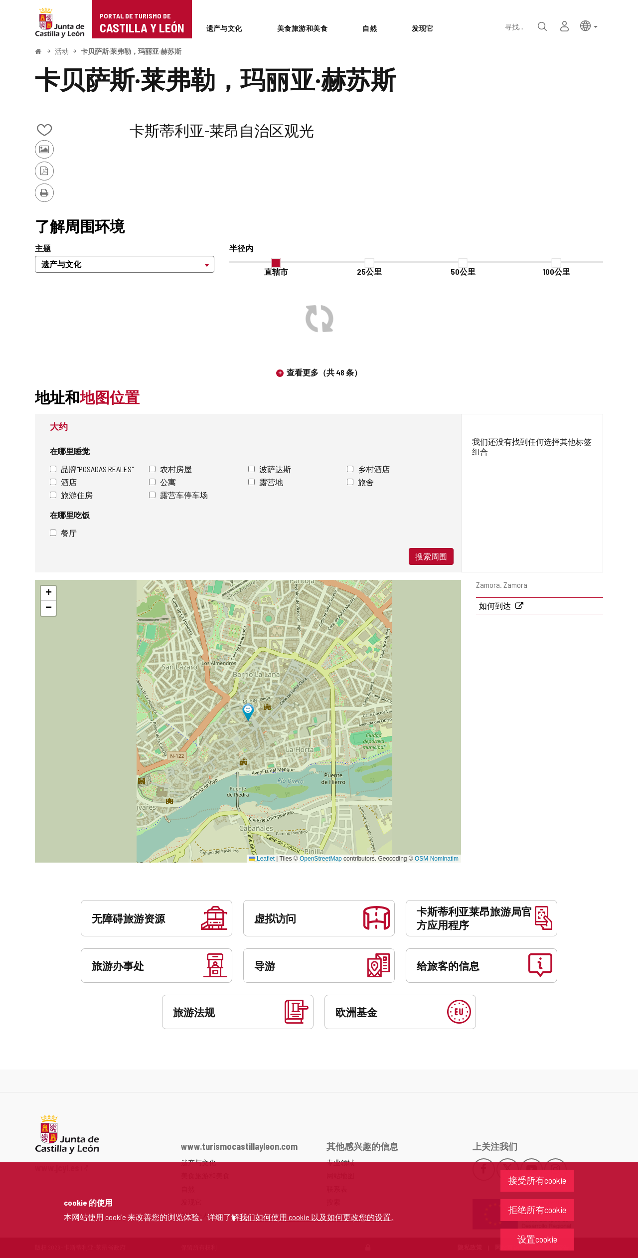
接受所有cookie (537, 1180)
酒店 (63, 482)
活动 (62, 51)
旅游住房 (71, 495)
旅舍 (360, 482)
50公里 (463, 271)
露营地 (265, 482)
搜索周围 (431, 556)
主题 (43, 248)
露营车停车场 (178, 495)
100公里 (556, 271)
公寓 (162, 482)
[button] (589, 25)
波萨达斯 (269, 469)
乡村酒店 (368, 469)
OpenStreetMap (321, 858)
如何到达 (495, 605)
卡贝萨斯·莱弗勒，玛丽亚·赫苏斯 (131, 51)
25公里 (369, 271)
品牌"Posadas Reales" (92, 469)
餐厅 (63, 533)
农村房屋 (170, 469)
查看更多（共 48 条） (324, 372)
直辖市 (276, 271)
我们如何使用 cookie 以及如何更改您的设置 (315, 1217)
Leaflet (262, 858)
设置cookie (537, 1239)
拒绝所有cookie (537, 1209)
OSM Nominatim (437, 858)
